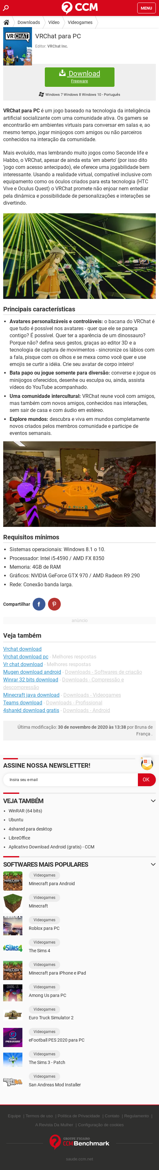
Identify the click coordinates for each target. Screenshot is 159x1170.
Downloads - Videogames (92, 695)
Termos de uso (39, 1115)
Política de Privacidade (79, 1115)
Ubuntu (16, 819)
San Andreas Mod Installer (55, 1084)
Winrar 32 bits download (30, 680)
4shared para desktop (30, 829)
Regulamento (136, 1115)
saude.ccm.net (79, 1159)
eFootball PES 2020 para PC (56, 1040)
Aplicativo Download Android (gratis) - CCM (51, 846)
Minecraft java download (31, 695)
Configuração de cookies (101, 1124)
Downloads (29, 22)
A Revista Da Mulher (54, 1124)
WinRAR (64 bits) (25, 810)
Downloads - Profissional (74, 703)
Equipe (14, 1115)
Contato (112, 1115)
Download (79, 77)
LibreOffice (19, 837)
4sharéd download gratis (31, 710)
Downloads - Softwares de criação (103, 672)
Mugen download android (32, 672)
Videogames (80, 22)
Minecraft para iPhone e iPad (57, 973)
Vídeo (54, 22)
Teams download (22, 703)
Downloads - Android (86, 710)
